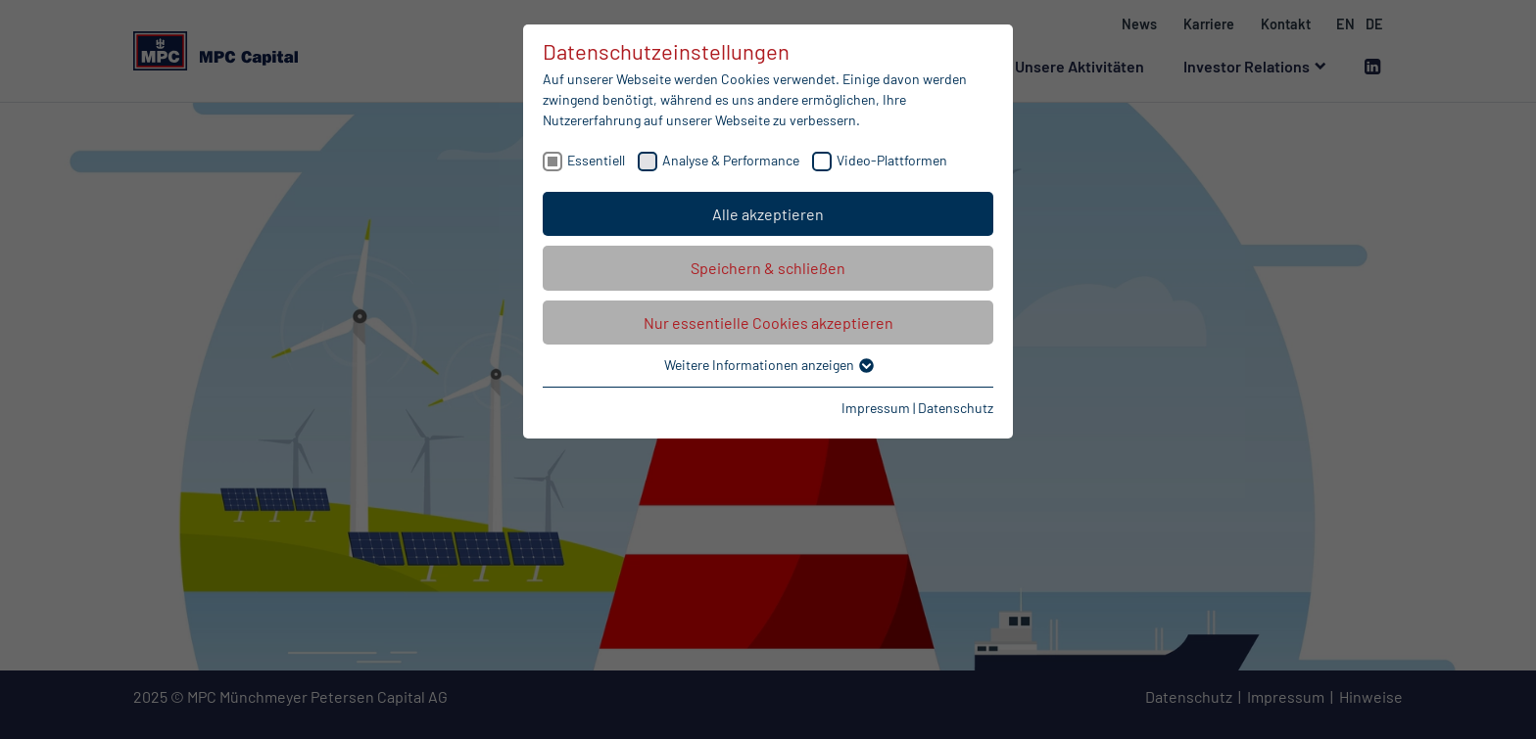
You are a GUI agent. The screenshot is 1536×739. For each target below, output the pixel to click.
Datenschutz (955, 407)
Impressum (875, 407)
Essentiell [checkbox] (596, 160)
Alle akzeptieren (768, 214)
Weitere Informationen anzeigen (768, 364)
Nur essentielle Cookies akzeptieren (768, 322)
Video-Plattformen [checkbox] (892, 160)
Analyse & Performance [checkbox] (730, 160)
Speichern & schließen (768, 267)
